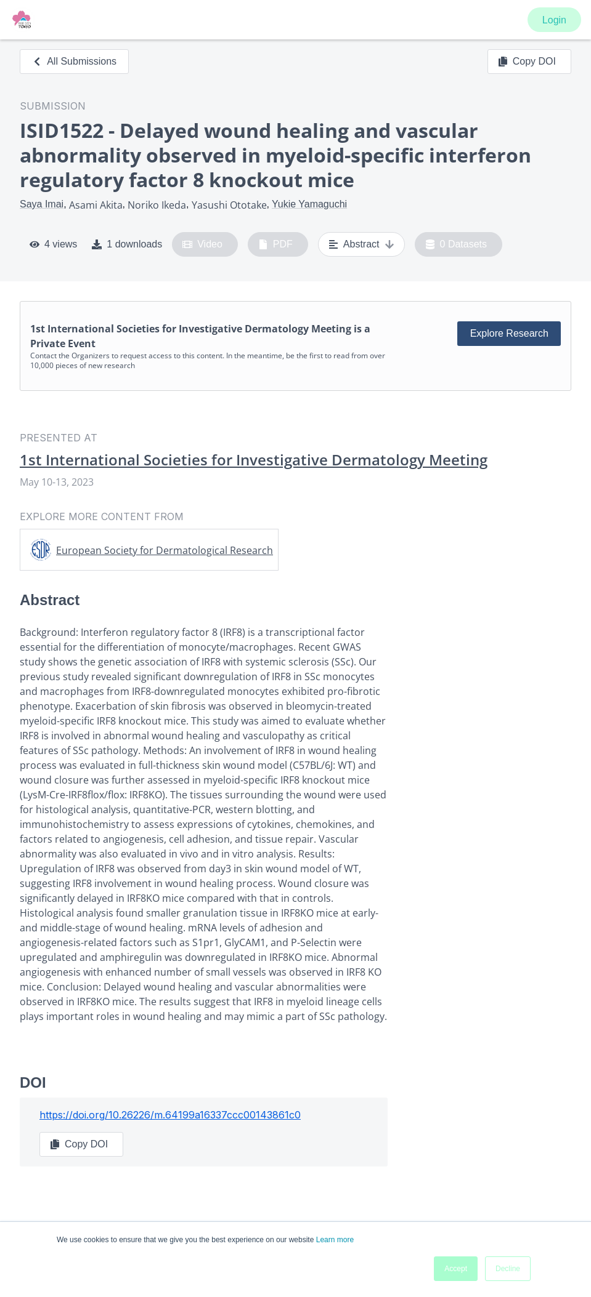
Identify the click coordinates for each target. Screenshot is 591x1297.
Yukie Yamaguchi (309, 204)
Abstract (361, 244)
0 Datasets (456, 244)
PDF (275, 244)
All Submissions (74, 61)
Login (554, 20)
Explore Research (509, 333)
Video (202, 244)
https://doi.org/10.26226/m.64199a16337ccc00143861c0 (170, 1115)
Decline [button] (507, 1268)
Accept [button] (455, 1268)
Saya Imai (41, 204)
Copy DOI (527, 61)
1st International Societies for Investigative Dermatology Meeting (253, 460)
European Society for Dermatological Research (164, 550)
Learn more (335, 1239)
